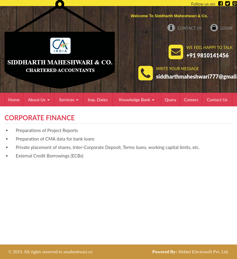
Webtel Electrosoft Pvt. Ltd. (203, 251)
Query (170, 99)
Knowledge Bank (136, 99)
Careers (191, 99)
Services (68, 99)
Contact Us (184, 28)
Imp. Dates (98, 99)
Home (13, 99)
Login (221, 28)
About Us (38, 99)
